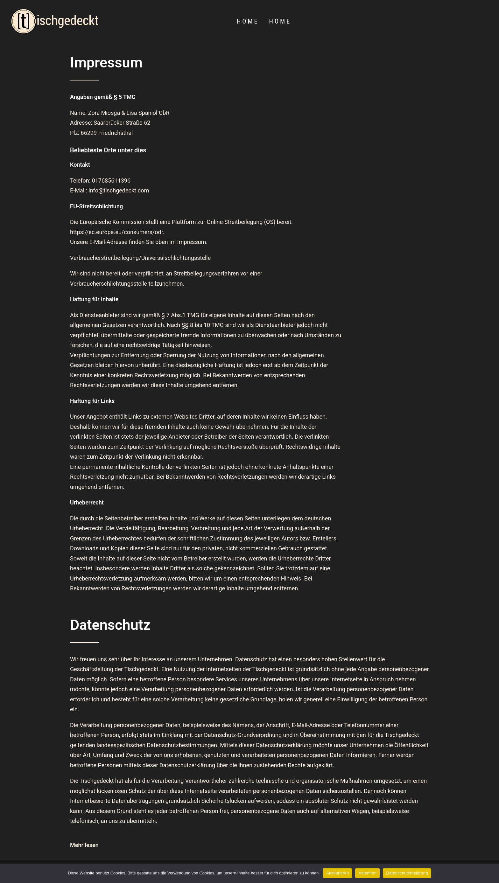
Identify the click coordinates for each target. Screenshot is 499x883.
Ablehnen (367, 873)
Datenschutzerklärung (407, 873)
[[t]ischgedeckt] (54, 21)
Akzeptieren (337, 873)
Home (248, 21)
